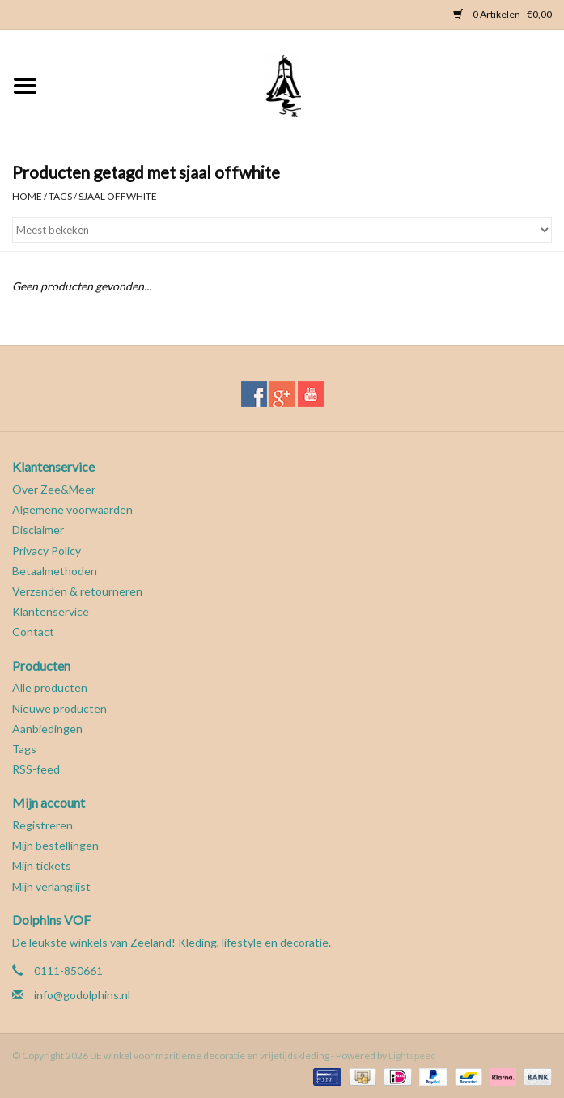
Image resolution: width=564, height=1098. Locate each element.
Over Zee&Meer (53, 489)
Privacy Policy (46, 550)
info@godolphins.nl (82, 995)
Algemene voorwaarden (72, 509)
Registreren (42, 825)
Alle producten (49, 687)
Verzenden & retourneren (77, 591)
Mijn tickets (41, 865)
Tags (60, 196)
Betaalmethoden (54, 571)
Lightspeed (412, 1055)
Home (27, 196)
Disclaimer (38, 529)
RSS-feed (36, 769)
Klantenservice (50, 611)
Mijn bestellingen (55, 845)
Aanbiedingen (47, 729)
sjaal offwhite (117, 196)
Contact (33, 631)
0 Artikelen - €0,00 (502, 14)
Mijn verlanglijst (51, 886)
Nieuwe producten (59, 708)
